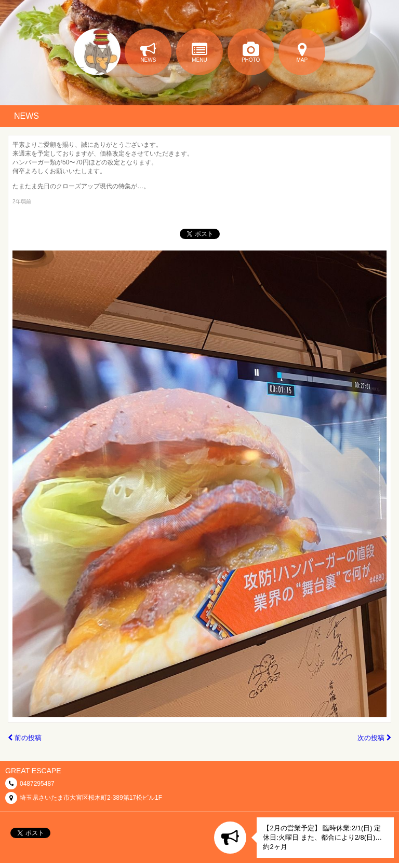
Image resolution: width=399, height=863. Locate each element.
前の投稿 (25, 738)
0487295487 (37, 783)
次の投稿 (374, 738)
